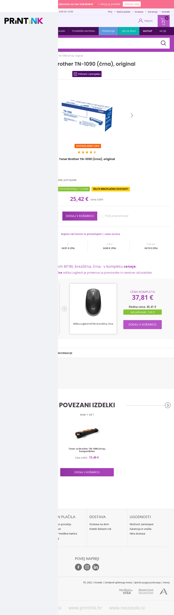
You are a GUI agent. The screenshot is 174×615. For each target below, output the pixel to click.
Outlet (148, 31)
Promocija (108, 31)
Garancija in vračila (140, 529)
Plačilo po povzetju (60, 524)
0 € (163, 24)
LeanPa (53, 538)
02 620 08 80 (39, 11)
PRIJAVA (148, 21)
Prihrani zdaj (132, 4)
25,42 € (80, 199)
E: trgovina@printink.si (21, 539)
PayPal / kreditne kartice (63, 533)
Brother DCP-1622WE (14, 379)
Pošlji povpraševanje (118, 215)
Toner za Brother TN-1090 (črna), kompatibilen (87, 450)
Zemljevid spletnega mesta (118, 582)
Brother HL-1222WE (13, 375)
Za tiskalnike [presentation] (20, 353)
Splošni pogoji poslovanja (147, 582)
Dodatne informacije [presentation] (58, 353)
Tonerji (29, 31)
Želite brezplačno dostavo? (110, 188)
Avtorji (166, 582)
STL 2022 (87, 582)
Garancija (152, 11)
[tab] (20, 353)
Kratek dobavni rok (100, 529)
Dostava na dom (99, 524)
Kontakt (166, 11)
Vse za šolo (129, 31)
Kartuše (13, 31)
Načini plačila (123, 11)
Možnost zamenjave (142, 524)
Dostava (139, 11)
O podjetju (15, 543)
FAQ (110, 11)
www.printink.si (45, 608)
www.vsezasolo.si (127, 608)
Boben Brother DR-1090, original (31, 449)
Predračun (55, 529)
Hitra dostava (137, 533)
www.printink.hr (85, 608)
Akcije (162, 31)
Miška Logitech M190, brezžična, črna (93, 323)
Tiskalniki (59, 31)
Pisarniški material (83, 31)
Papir (43, 31)
